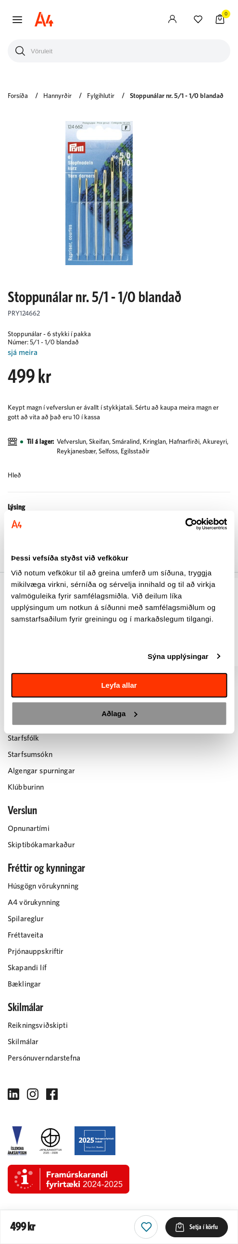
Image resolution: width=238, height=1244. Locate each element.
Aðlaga (119, 713)
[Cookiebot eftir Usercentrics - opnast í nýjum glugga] (185, 524)
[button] (17, 19)
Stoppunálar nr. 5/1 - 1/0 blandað (177, 96)
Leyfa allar (119, 685)
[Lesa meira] (119, 352)
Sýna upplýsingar (178, 656)
